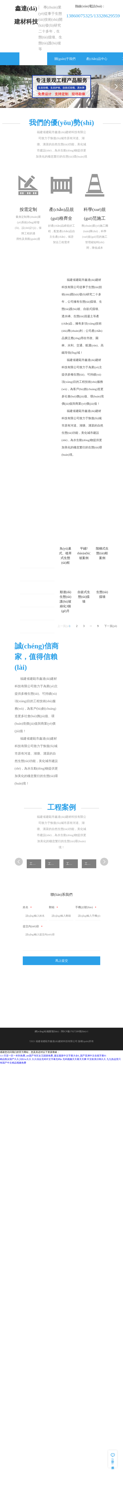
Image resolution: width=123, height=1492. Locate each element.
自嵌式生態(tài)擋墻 (39, 626)
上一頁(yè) (61, 626)
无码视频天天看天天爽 (74, 1059)
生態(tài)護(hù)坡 (38, 600)
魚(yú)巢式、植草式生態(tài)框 (39, 561)
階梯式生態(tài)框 (38, 587)
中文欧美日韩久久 (96, 1059)
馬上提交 (61, 961)
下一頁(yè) (107, 626)
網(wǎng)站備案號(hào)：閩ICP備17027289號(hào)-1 (61, 1031)
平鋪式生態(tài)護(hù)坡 (39, 574)
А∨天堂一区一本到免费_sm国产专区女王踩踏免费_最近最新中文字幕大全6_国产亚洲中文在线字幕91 (53, 1056)
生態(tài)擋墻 (35, 613)
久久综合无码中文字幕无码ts (47, 1059)
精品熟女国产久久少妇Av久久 (15, 1059)
